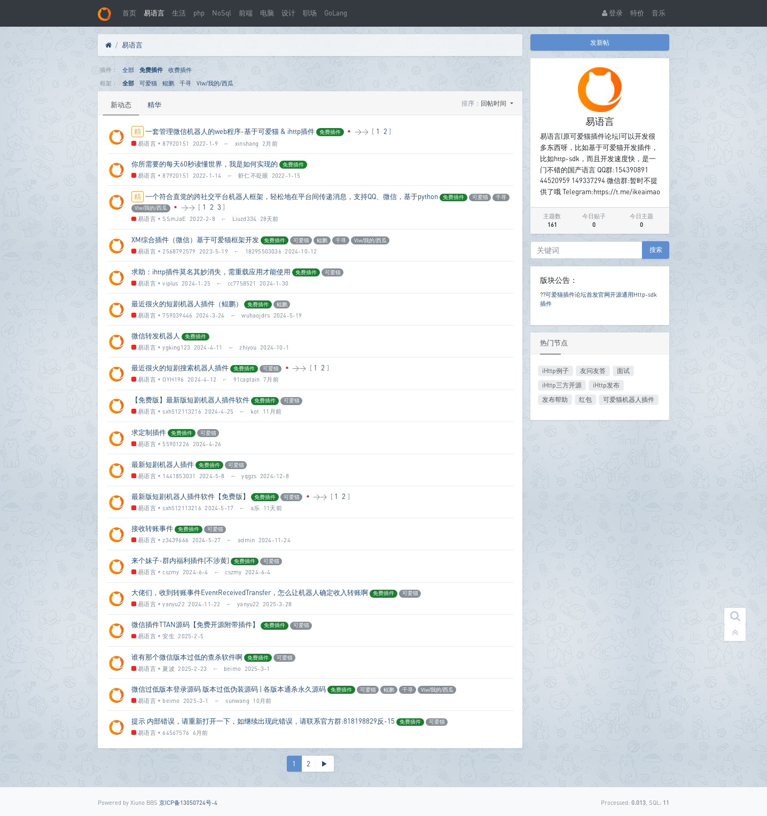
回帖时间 (494, 103)
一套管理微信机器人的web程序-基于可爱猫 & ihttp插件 (230, 131)
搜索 (655, 249)
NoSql (221, 13)
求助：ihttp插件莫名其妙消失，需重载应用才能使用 (211, 271)
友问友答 (593, 371)
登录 (612, 13)
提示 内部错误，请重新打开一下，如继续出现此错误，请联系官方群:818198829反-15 (263, 721)
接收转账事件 (152, 528)
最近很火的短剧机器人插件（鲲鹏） (186, 303)
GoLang (335, 13)
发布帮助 (555, 399)
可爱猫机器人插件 (628, 399)
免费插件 (151, 69)
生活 (179, 13)
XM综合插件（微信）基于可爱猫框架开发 (195, 239)
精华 (154, 104)
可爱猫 (148, 83)
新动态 (121, 104)
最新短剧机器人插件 (162, 464)
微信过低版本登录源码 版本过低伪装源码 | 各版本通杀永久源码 (228, 689)
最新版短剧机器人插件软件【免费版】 (190, 496)
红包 (585, 399)
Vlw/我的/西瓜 (215, 83)
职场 (310, 13)
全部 (128, 69)
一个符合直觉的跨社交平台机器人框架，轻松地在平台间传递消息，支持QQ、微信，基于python (291, 196)
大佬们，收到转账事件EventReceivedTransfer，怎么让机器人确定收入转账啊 (249, 592)
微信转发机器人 (155, 335)
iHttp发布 (606, 385)
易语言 (154, 13)
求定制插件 (148, 432)
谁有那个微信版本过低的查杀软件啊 (186, 657)
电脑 (267, 13)
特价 (637, 13)
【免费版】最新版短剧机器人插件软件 (190, 399)
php (199, 13)
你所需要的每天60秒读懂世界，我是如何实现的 (204, 164)
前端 (246, 13)
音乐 (659, 13)
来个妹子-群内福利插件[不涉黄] (180, 560)
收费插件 (180, 69)
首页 (129, 13)
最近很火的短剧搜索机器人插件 (180, 367)
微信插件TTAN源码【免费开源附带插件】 (195, 624)
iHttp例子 (555, 371)
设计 (288, 13)
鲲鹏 (168, 83)
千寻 (185, 83)
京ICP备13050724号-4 (188, 802)
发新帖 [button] (599, 42)
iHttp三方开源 (562, 385)
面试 (623, 371)
